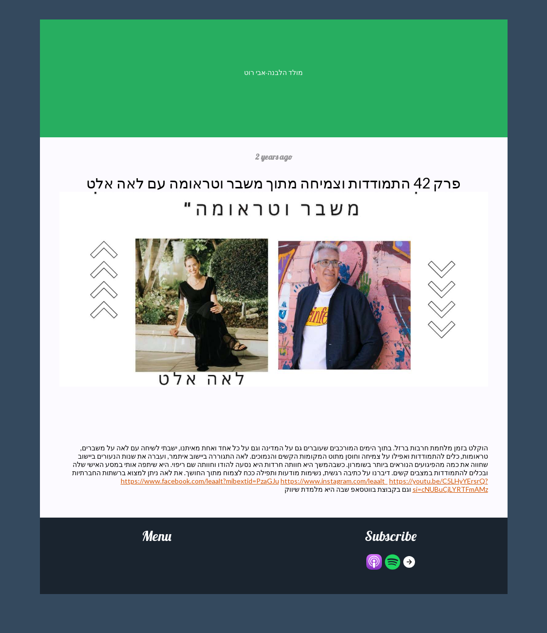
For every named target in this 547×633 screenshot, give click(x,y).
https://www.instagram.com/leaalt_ (334, 481)
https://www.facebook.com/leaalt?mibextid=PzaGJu (200, 481)
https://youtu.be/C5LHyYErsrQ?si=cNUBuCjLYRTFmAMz (438, 485)
